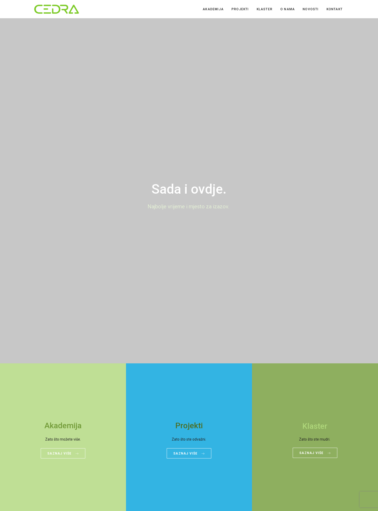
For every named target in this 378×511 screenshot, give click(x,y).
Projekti (240, 9)
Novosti (310, 9)
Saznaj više (63, 453)
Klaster (264, 9)
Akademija (213, 9)
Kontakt (335, 9)
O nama (287, 9)
